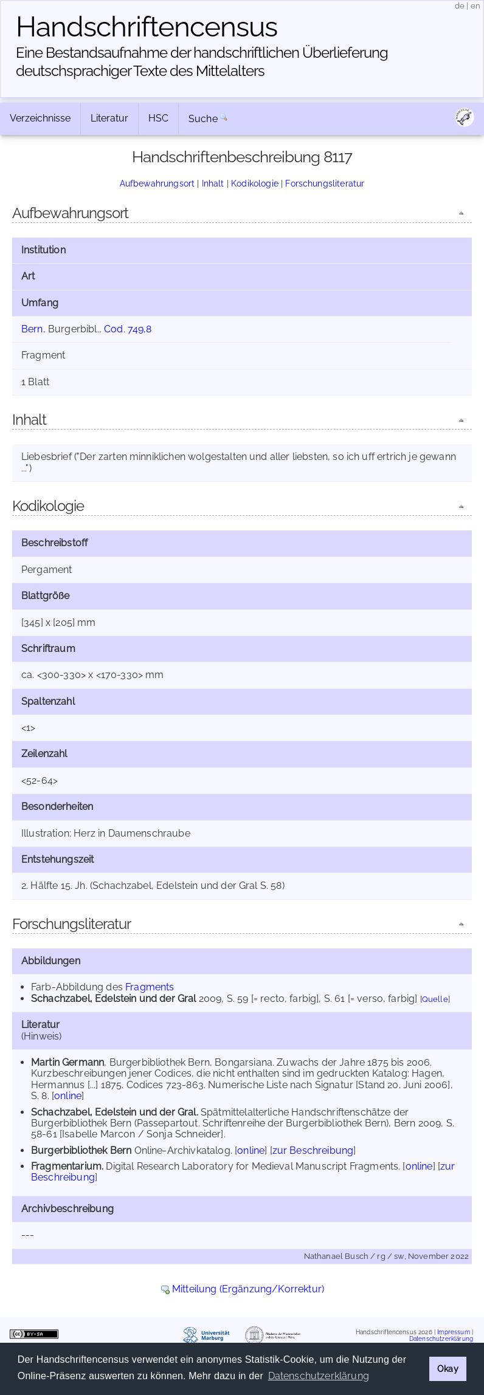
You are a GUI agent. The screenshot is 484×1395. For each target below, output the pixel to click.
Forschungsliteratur (324, 183)
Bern (32, 329)
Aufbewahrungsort (157, 183)
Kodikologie (254, 183)
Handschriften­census (146, 26)
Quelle (435, 999)
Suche (203, 119)
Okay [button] (447, 1368)
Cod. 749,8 (128, 329)
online (67, 1096)
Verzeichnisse (40, 118)
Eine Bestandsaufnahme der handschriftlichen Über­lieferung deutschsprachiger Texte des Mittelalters (202, 62)
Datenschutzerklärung (441, 1338)
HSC (158, 118)
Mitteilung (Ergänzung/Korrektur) (248, 1289)
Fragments (149, 987)
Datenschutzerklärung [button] (318, 1376)
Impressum (453, 1331)
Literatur (109, 118)
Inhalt (213, 183)
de (460, 5)
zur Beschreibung (313, 1150)
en (475, 5)
